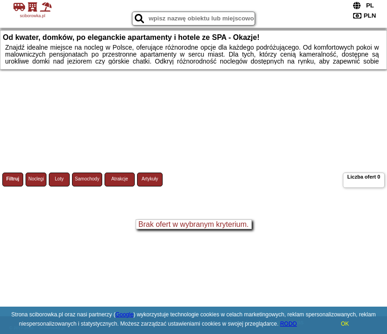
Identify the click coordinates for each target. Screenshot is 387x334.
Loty (59, 178)
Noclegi (36, 178)
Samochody (87, 178)
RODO (288, 324)
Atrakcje (119, 178)
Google (124, 314)
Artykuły (150, 178)
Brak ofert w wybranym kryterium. (193, 224)
